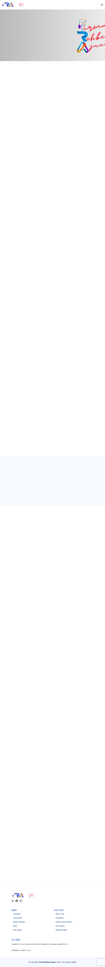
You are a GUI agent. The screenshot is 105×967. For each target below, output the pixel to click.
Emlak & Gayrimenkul (64, 922)
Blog (15, 926)
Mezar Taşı (60, 914)
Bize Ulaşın (17, 930)
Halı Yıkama (60, 926)
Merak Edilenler (19, 922)
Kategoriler (17, 918)
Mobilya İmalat (61, 930)
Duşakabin (60, 918)
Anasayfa (16, 914)
